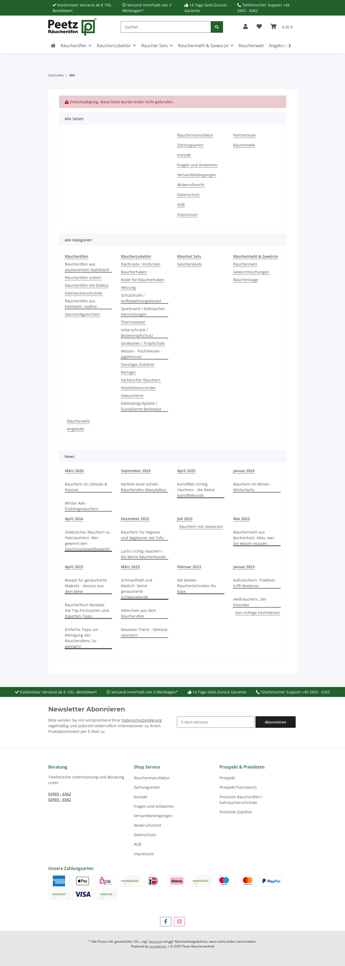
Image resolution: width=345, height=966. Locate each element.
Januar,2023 (244, 566)
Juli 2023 (184, 518)
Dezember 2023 (135, 518)
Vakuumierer (132, 395)
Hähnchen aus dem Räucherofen (138, 613)
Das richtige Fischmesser (257, 612)
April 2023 (74, 566)
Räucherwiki (244, 145)
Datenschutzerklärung (142, 720)
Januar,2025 (244, 470)
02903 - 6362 (59, 793)
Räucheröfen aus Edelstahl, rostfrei (81, 303)
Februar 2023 (189, 566)
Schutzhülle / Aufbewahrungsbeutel (141, 298)
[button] (245, 26)
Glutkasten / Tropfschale (143, 343)
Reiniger (128, 372)
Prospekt (227, 777)
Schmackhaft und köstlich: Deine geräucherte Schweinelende (136, 589)
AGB (181, 204)
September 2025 (136, 470)
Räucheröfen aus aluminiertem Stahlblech (87, 267)
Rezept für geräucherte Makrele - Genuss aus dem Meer (86, 586)
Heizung (128, 287)
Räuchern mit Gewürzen (201, 526)
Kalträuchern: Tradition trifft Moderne (254, 583)
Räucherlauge (245, 279)
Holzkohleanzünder (138, 387)
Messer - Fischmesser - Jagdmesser (141, 353)
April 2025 (186, 470)
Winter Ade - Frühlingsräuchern (81, 506)
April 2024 (74, 518)
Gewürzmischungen (251, 271)
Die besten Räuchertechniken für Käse (196, 586)
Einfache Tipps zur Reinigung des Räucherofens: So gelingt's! (81, 638)
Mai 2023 (241, 518)
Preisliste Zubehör (236, 811)
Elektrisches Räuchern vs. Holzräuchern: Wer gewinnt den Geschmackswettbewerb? (88, 541)
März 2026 (74, 470)
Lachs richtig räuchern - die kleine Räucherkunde (143, 554)
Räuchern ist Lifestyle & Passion (86, 487)
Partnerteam (244, 135)
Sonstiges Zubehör (137, 364)
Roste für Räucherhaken (142, 279)
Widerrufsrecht (191, 184)
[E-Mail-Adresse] (215, 722)
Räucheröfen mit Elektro (86, 285)
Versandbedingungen (196, 174)
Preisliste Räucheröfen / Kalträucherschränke (241, 799)
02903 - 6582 (59, 799)
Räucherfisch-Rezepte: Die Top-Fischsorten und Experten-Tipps (87, 610)
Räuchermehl (245, 264)
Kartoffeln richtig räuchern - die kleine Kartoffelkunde (196, 490)
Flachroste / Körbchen (140, 264)
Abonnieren (275, 722)
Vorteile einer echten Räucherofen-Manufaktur (143, 487)
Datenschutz (188, 194)
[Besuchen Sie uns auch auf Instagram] (179, 921)
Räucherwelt (78, 421)
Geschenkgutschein (82, 314)
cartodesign (158, 946)
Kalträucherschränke (83, 293)
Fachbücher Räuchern (141, 380)
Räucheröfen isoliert (83, 277)
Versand (155, 941)
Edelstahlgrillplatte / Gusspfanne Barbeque (141, 406)
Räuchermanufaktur (195, 135)
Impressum (187, 214)
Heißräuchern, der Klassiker (249, 602)
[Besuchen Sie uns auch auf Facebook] (165, 921)
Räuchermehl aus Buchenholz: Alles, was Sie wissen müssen (253, 538)
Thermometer (133, 322)
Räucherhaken (134, 271)
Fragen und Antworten (197, 164)
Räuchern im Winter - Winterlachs (252, 487)
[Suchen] (166, 27)
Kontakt (184, 154)
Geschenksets (189, 264)
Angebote (75, 428)
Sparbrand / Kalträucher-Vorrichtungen (143, 311)
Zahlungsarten (190, 145)
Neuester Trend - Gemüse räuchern (144, 632)
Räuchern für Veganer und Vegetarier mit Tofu (142, 535)
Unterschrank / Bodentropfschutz (137, 332)
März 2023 (130, 566)
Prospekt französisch (238, 787)
